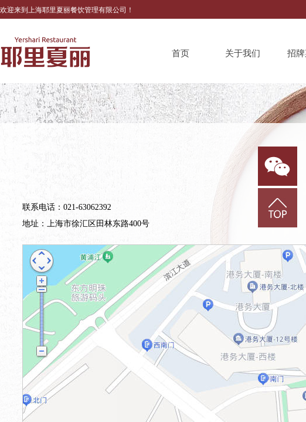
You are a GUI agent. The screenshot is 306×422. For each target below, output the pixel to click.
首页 (180, 53)
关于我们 (242, 53)
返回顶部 (277, 207)
